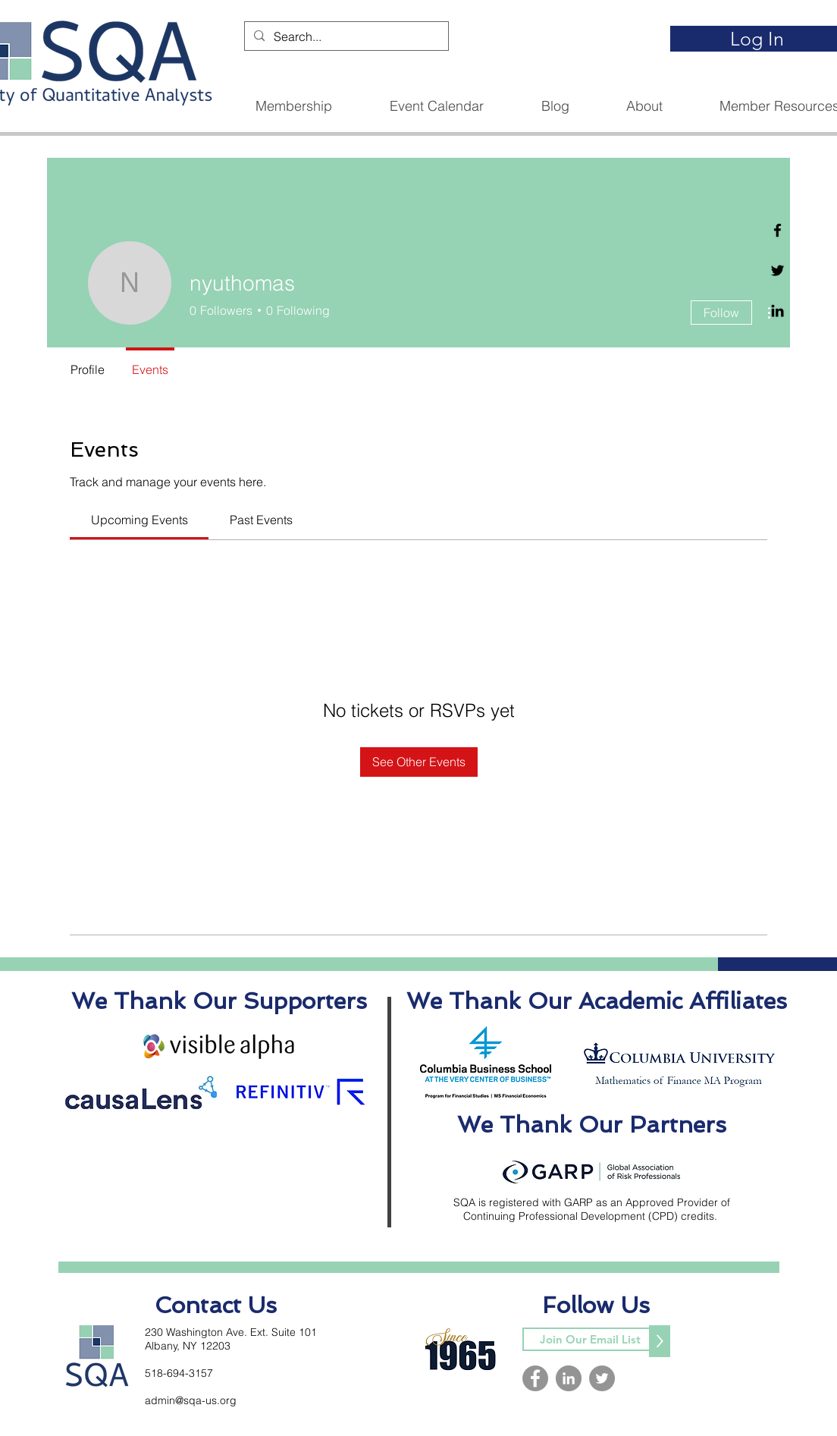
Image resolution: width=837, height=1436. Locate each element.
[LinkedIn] (569, 1378)
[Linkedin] (777, 310)
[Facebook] (777, 230)
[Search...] (345, 36)
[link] (139, 519)
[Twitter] (777, 270)
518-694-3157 (179, 1373)
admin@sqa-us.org (191, 1400)
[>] (659, 1341)
